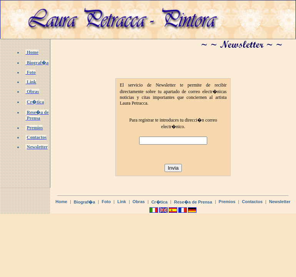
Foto (106, 201)
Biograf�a (84, 202)
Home (61, 201)
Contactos (252, 201)
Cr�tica (159, 202)
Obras (139, 201)
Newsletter (280, 201)
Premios (227, 201)
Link (121, 201)
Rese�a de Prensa (193, 202)
